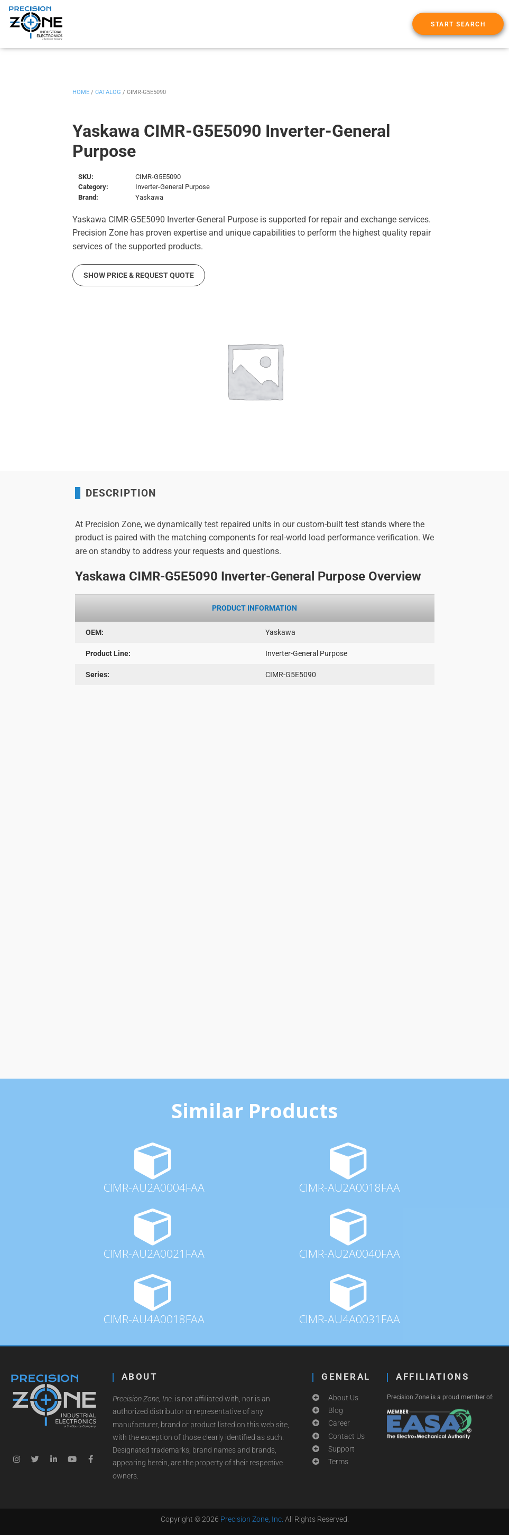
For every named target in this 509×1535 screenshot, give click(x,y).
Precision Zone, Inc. (251, 1519)
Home (80, 92)
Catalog (108, 92)
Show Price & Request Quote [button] (139, 275)
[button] (458, 24)
